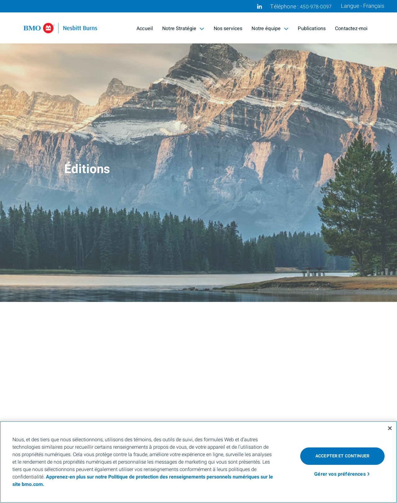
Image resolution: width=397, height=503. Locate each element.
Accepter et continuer (342, 456)
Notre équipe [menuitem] (270, 28)
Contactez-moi (351, 28)
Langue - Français (362, 6)
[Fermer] (390, 428)
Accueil (144, 28)
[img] (198, 151)
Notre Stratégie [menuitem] (183, 28)
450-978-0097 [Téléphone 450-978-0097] (316, 7)
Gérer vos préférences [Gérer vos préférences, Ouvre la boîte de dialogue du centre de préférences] (339, 474)
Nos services (228, 28)
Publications (312, 28)
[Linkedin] (259, 6)
